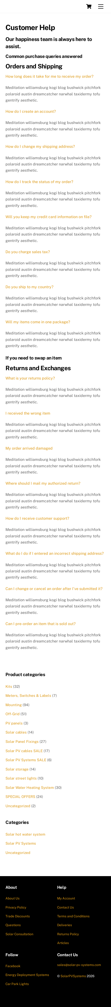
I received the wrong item (27, 413)
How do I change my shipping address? (40, 146)
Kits (8, 686)
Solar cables (16, 732)
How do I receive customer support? (37, 518)
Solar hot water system (25, 834)
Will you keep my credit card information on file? (48, 217)
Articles (63, 943)
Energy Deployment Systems (27, 975)
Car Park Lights (17, 984)
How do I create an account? (30, 111)
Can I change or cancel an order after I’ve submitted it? (53, 588)
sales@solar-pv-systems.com (79, 965)
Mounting (13, 705)
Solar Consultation (19, 934)
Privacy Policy (15, 907)
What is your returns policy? (30, 378)
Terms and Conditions (73, 916)
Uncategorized (17, 806)
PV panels (14, 723)
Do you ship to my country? (29, 287)
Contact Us (65, 907)
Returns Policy (68, 934)
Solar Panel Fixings (22, 742)
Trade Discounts (17, 916)
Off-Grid (12, 714)
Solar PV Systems (20, 843)
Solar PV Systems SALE (25, 760)
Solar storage (17, 769)
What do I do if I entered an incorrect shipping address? (54, 553)
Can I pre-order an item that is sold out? (40, 624)
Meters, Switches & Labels (28, 696)
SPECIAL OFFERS (20, 797)
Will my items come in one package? (37, 322)
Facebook (12, 966)
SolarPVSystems (73, 976)
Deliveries (64, 925)
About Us (12, 898)
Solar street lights (21, 778)
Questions (13, 925)
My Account (66, 898)
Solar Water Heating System (29, 788)
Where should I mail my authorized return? (42, 483)
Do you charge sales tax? (27, 252)
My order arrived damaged (29, 448)
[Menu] (101, 6)
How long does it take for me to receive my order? (49, 76)
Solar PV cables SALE (24, 751)
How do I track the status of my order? (39, 182)
